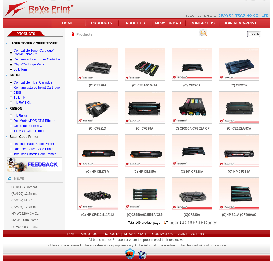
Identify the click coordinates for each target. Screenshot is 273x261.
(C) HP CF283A (239, 171)
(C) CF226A (192, 85)
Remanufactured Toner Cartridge (37, 59)
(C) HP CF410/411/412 (97, 215)
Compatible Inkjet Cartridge (33, 82)
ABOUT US (135, 23)
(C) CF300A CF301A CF (191, 128)
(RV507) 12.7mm (23, 207)
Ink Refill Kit (22, 103)
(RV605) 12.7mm (23, 194)
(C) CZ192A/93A (239, 128)
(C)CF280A (192, 215)
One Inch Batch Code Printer (34, 149)
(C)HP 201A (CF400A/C (239, 215)
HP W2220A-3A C (24, 214)
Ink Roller (20, 116)
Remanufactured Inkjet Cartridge (37, 87)
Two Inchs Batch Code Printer (35, 154)
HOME (67, 23)
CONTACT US (202, 23)
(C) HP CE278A (97, 171)
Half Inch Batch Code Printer (34, 144)
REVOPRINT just (23, 227)
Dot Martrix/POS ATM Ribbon (34, 121)
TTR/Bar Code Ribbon (29, 131)
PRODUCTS (101, 23)
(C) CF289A (145, 128)
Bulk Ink (19, 98)
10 (205, 223)
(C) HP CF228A (192, 171)
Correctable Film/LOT (29, 126)
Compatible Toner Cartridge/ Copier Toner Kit (34, 52)
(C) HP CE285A (144, 171)
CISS (17, 92)
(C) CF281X (97, 128)
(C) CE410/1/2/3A (144, 85)
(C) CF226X (239, 85)
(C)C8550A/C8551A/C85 (144, 215)
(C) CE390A (97, 85)
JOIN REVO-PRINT (240, 23)
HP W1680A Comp (24, 220)
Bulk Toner (21, 69)
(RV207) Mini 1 (22, 200)
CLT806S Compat (24, 187)
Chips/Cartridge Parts (29, 64)
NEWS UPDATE (168, 23)
